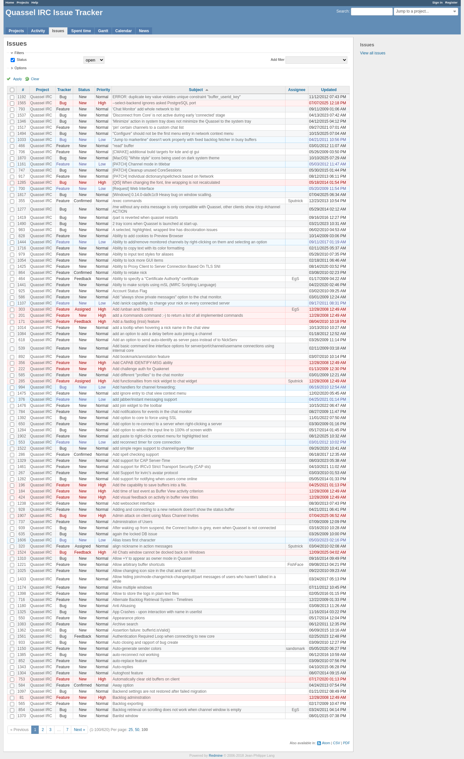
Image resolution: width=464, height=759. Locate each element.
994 (21, 387)
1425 (21, 266)
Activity (38, 31)
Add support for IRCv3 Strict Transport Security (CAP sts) (161, 466)
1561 (21, 636)
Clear (35, 79)
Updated (329, 90)
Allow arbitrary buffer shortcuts (138, 564)
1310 (21, 558)
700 (21, 188)
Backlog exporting (127, 703)
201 (21, 315)
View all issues (372, 53)
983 (21, 230)
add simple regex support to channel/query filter (153, 448)
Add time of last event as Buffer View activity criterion (157, 491)
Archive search (125, 624)
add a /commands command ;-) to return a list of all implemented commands (177, 315)
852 (21, 661)
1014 (21, 327)
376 (21, 399)
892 (21, 356)
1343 (21, 667)
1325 (21, 612)
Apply (17, 79)
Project (42, 90)
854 (21, 709)
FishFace (295, 564)
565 (21, 703)
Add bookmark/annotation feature (140, 356)
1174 (21, 587)
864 (21, 272)
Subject (196, 90)
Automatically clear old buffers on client (145, 679)
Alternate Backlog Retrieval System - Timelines (152, 599)
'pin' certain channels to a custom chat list (148, 127)
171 (21, 321)
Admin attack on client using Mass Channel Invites (155, 515)
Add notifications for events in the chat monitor (152, 411)
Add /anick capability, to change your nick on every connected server (171, 303)
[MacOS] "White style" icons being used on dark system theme (165, 158)
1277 (21, 209)
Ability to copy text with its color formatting (148, 248)
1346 (21, 121)
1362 (21, 630)
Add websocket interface (133, 503)
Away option (122, 685)
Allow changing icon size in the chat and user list (153, 570)
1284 (21, 430)
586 (21, 297)
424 (21, 497)
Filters (19, 53)
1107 (21, 303)
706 (21, 152)
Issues (58, 31)
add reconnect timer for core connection (146, 442)
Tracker (64, 90)
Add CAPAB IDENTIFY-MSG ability (142, 363)
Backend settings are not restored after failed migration (159, 691)
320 (21, 546)
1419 (21, 217)
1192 (21, 97)
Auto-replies (122, 667)
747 (21, 170)
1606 (21, 540)
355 (21, 201)
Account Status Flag (129, 291)
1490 (21, 223)
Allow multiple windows (132, 587)
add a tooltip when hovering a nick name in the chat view (160, 327)
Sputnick (295, 201)
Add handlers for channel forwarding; (144, 387)
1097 (21, 691)
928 (21, 509)
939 (21, 528)
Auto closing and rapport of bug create (145, 642)
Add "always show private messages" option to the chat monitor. (167, 297)
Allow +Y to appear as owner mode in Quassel (152, 558)
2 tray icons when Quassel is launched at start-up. (155, 223)
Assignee (296, 90)
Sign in (437, 2)
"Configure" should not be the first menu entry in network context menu (172, 133)
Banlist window (125, 716)
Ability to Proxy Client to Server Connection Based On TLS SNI (166, 266)
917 (21, 176)
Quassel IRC (41, 97)
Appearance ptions (128, 618)
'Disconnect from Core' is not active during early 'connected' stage (168, 115)
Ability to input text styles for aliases (142, 254)
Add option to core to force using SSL (144, 418)
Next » (79, 729)
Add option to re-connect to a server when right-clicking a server (167, 424)
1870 (21, 158)
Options (20, 68)
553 (21, 442)
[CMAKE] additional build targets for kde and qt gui (155, 152)
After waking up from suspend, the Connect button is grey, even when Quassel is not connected (194, 528)
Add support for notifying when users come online (154, 479)
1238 (21, 503)
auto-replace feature (129, 661)
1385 (21, 654)
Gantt (103, 31)
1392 (21, 418)
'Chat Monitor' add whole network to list (145, 109)
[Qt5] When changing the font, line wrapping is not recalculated (166, 182)
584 (21, 685)
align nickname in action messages (142, 546)
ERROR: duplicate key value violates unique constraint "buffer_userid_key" (176, 97)
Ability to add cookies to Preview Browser (147, 236)
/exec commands (127, 201)
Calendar (123, 31)
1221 (21, 564)
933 (21, 642)
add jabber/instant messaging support (144, 399)
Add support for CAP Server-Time (141, 460)
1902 (21, 436)
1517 (21, 127)
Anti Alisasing (123, 606)
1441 (21, 285)
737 (21, 522)
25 (131, 729)
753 (21, 679)
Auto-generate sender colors (136, 648)
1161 (21, 164)
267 (21, 473)
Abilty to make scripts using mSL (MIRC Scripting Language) (164, 285)
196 (21, 485)
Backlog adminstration (131, 697)
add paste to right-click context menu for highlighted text (160, 436)
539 (21, 348)
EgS (295, 278)
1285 (21, 182)
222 (21, 369)
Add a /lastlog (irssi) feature (136, 321)
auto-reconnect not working (135, 654)
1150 (21, 648)
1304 (21, 673)
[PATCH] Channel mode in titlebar (141, 164)
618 (21, 340)
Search (342, 11)
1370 (21, 716)
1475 (21, 393)
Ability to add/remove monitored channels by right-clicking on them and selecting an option (189, 242)
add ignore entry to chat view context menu (149, 393)
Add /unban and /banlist (132, 309)
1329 (21, 460)
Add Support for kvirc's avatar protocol (145, 473)
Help (35, 2)
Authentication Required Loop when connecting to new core (163, 636)
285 (21, 381)
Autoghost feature (127, 673)
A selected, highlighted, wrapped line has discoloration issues (165, 230)
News (144, 31)
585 (21, 375)
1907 (21, 515)
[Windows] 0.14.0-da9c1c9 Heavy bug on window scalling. (162, 194)
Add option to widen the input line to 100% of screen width (162, 430)
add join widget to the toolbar (137, 405)
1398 (21, 593)
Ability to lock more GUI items (137, 260)
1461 (21, 466)
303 (21, 309)
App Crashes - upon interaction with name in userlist (157, 612)
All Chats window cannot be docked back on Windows (158, 552)
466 (21, 146)
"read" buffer (123, 146)
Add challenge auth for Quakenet (140, 369)
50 (137, 729)
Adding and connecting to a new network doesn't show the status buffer (173, 509)
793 (21, 109)
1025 (21, 570)
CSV (336, 743)
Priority (103, 90)
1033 (21, 139)
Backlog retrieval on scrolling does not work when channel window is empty (176, 709)
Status (21, 59)
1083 (21, 624)
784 (21, 411)
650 (21, 424)
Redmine (216, 755)
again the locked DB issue (134, 534)
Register (451, 2)
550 (21, 618)
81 (22, 697)
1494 (21, 133)
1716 (21, 248)
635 (21, 534)
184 (21, 491)
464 (21, 278)
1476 (21, 405)
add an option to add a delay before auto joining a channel (162, 334)
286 (21, 454)
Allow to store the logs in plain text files (145, 593)
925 (21, 291)
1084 (21, 334)
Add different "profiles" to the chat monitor (148, 375)
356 (21, 363)
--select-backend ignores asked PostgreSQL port (154, 103)
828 (21, 236)
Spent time (81, 31)
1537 (21, 115)
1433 (21, 579)
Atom (326, 743)
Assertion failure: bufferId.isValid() (141, 630)
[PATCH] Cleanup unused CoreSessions (146, 170)
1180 (21, 606)
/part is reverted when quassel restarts (145, 217)
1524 (21, 552)
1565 (21, 103)
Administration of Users (132, 522)
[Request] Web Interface (133, 188)
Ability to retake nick (129, 272)
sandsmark (295, 648)
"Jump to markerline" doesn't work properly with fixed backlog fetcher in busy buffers (184, 139)
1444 (21, 242)
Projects (23, 2)
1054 (21, 260)
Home (9, 2)
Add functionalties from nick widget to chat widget (154, 381)
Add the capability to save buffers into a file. (149, 485)
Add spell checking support (135, 454)
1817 (21, 194)
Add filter (278, 59)
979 (21, 254)
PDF (346, 743)
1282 (21, 479)
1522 (21, 448)
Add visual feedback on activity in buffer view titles (155, 497)
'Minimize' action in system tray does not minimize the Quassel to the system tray (181, 121)
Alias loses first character (133, 540)
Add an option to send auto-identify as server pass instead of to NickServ (174, 340)
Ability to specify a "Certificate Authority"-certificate (155, 278)
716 (21, 599)
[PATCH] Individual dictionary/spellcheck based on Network (163, 176)
